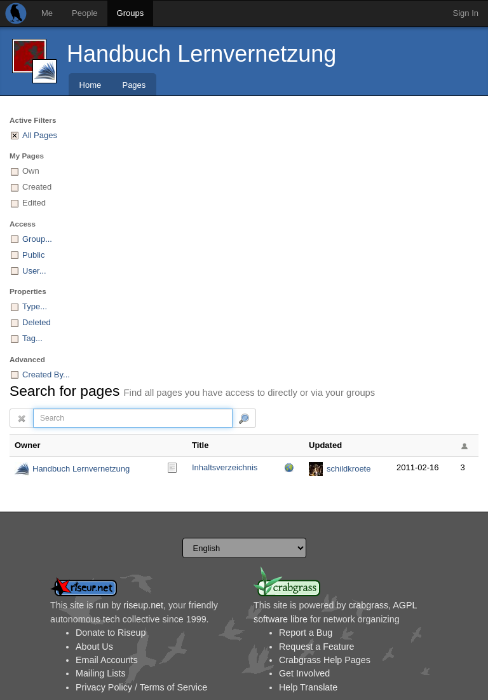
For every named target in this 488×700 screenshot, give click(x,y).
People (84, 13)
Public (33, 255)
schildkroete (348, 468)
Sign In (465, 13)
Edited (34, 202)
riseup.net (143, 605)
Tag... (32, 338)
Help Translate (308, 687)
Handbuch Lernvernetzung (201, 54)
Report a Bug (305, 632)
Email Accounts (107, 660)
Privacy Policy (104, 687)
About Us (94, 646)
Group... (37, 239)
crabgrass (368, 605)
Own (30, 171)
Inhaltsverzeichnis (224, 467)
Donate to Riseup (111, 632)
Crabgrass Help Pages (324, 660)
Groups (130, 13)
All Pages (39, 135)
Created (36, 187)
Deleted (36, 322)
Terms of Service (173, 687)
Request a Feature (316, 646)
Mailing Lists (101, 673)
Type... (34, 306)
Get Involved (304, 673)
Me (47, 13)
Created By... (46, 374)
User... (34, 271)
